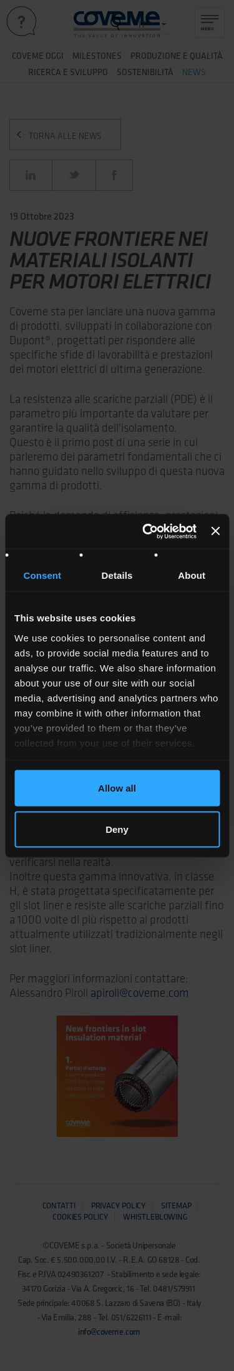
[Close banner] (215, 531)
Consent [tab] (42, 575)
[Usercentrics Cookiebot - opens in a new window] (147, 531)
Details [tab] (117, 575)
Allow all (117, 788)
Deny (117, 828)
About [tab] (191, 575)
